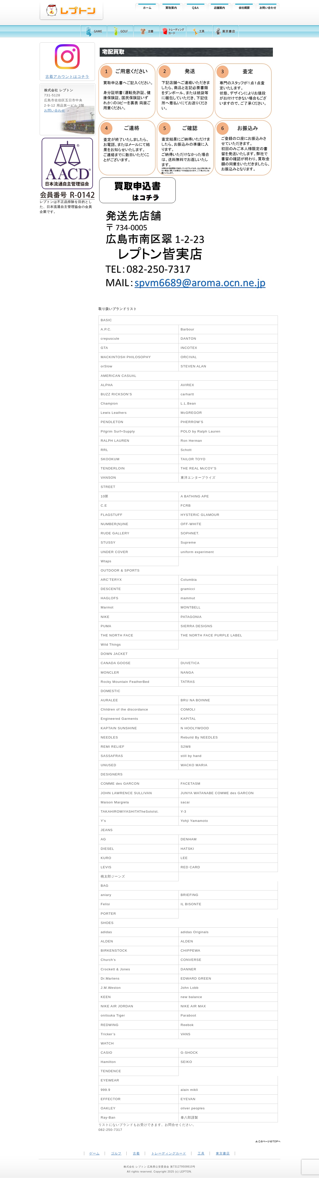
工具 (201, 1153)
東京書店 (223, 1153)
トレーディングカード (168, 1153)
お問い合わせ (54, 110)
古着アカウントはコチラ (67, 76)
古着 (136, 1153)
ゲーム (94, 1153)
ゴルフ (116, 1153)
